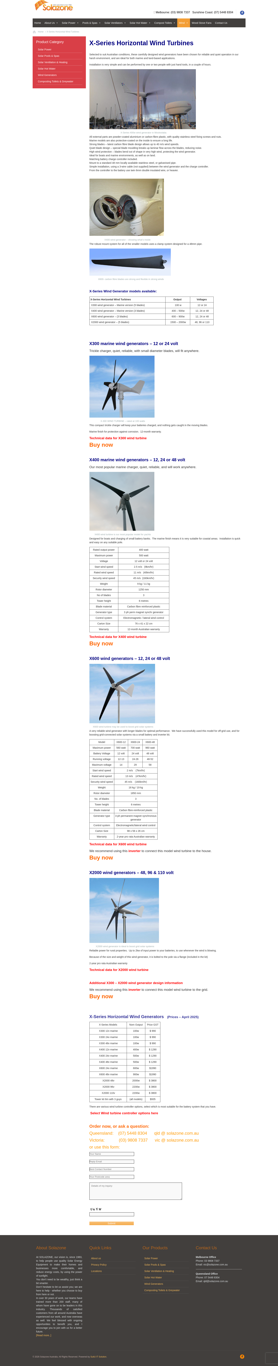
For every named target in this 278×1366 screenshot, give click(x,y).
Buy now (101, 445)
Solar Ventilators (115, 22)
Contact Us (221, 22)
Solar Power (70, 22)
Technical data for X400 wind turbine (118, 637)
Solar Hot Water (140, 22)
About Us (51, 22)
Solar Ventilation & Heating (53, 62)
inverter (134, 851)
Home (37, 22)
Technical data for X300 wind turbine (118, 438)
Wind (183, 22)
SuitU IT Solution (98, 1357)
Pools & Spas (91, 22)
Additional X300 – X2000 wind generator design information (136, 983)
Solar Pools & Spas (48, 55)
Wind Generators (47, 75)
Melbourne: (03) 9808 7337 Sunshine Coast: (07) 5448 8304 (194, 12)
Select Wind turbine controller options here (123, 1113)
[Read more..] (43, 1335)
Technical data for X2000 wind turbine (118, 970)
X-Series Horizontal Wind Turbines (63, 32)
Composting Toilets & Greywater (55, 81)
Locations (96, 1271)
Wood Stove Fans (201, 22)
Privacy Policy (99, 1264)
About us (96, 1258)
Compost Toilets (164, 22)
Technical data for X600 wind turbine (118, 844)
